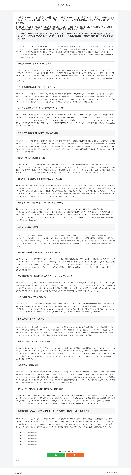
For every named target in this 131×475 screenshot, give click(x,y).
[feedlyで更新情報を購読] (63, 455)
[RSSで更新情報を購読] (67, 455)
